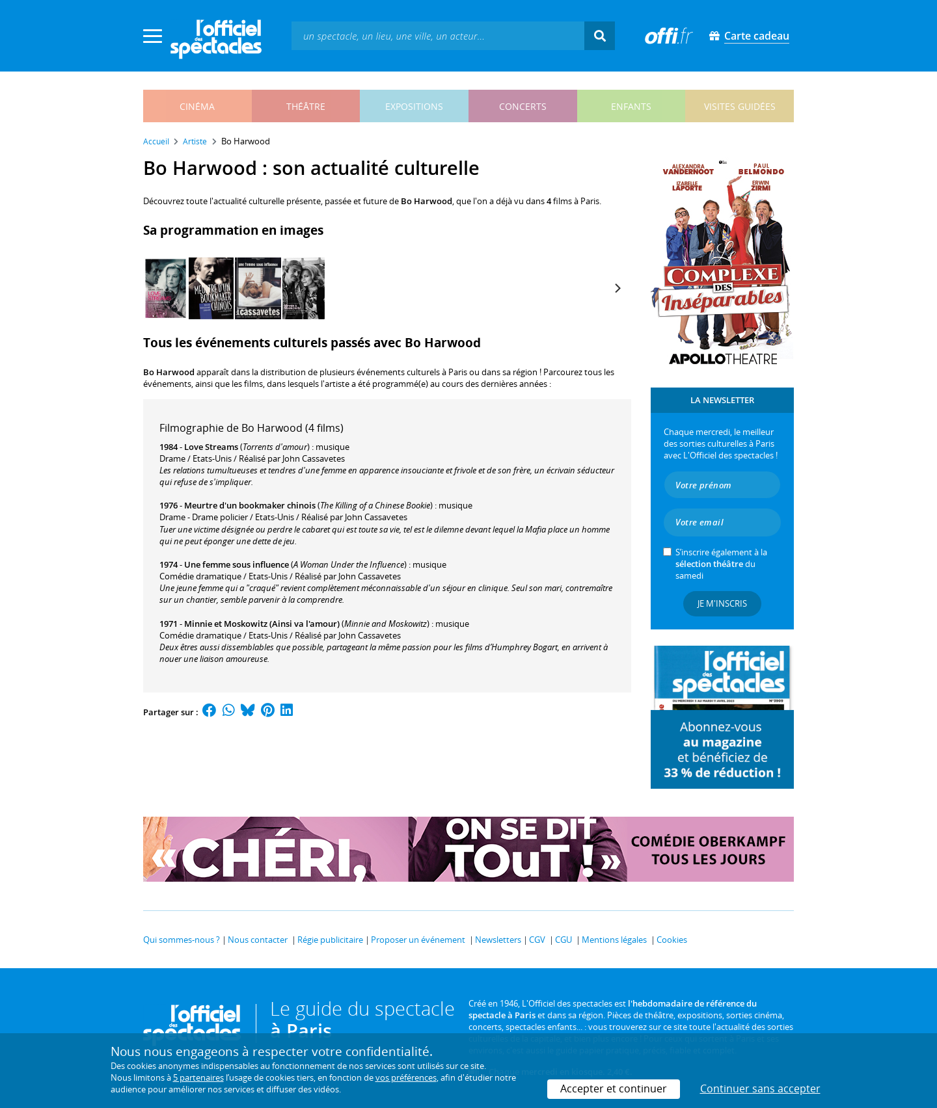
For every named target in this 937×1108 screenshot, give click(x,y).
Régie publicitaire (330, 939)
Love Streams (211, 447)
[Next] (617, 288)
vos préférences (406, 1077)
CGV (537, 939)
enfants (631, 106)
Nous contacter (258, 939)
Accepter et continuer (613, 1088)
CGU (563, 939)
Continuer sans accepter (760, 1088)
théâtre (305, 106)
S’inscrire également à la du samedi (721, 563)
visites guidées (740, 106)
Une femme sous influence (236, 564)
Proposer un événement (418, 939)
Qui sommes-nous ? (181, 939)
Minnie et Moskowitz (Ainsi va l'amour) (262, 623)
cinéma (197, 106)
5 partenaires (198, 1077)
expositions (414, 106)
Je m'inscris (722, 603)
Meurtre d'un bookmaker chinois (250, 505)
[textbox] (438, 35)
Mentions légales (614, 939)
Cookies (672, 939)
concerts (523, 106)
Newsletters (498, 939)
